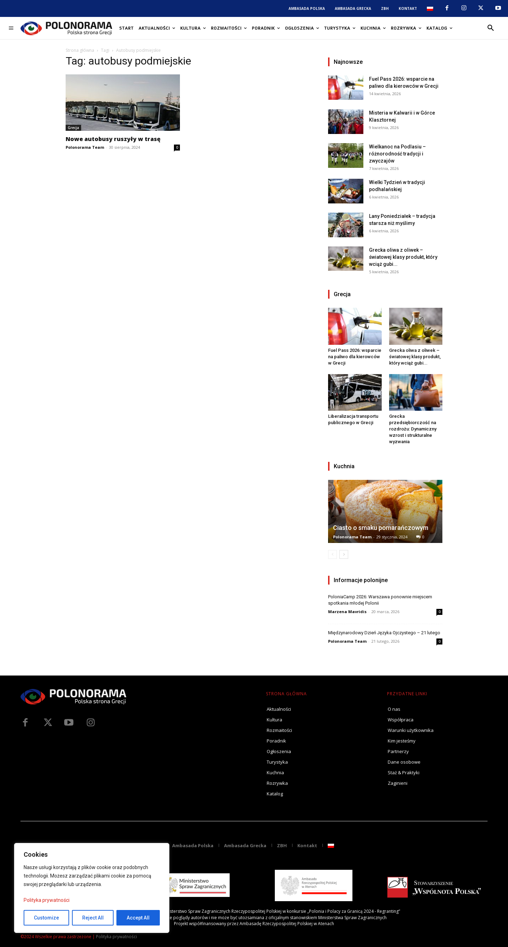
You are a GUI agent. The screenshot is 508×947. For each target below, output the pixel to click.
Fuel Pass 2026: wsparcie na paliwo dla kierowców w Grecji (354, 357)
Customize (46, 918)
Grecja (73, 127)
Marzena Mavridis (347, 611)
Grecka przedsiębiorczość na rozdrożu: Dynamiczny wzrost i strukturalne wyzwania (412, 429)
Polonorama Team (85, 147)
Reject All (93, 918)
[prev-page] (332, 554)
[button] (490, 28)
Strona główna (80, 50)
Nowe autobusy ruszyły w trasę (113, 139)
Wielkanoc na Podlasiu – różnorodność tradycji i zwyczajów (397, 154)
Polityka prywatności (46, 900)
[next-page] (343, 554)
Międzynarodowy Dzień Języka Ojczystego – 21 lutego (384, 632)
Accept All (138, 918)
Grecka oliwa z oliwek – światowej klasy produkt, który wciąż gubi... (403, 257)
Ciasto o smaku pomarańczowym (380, 527)
